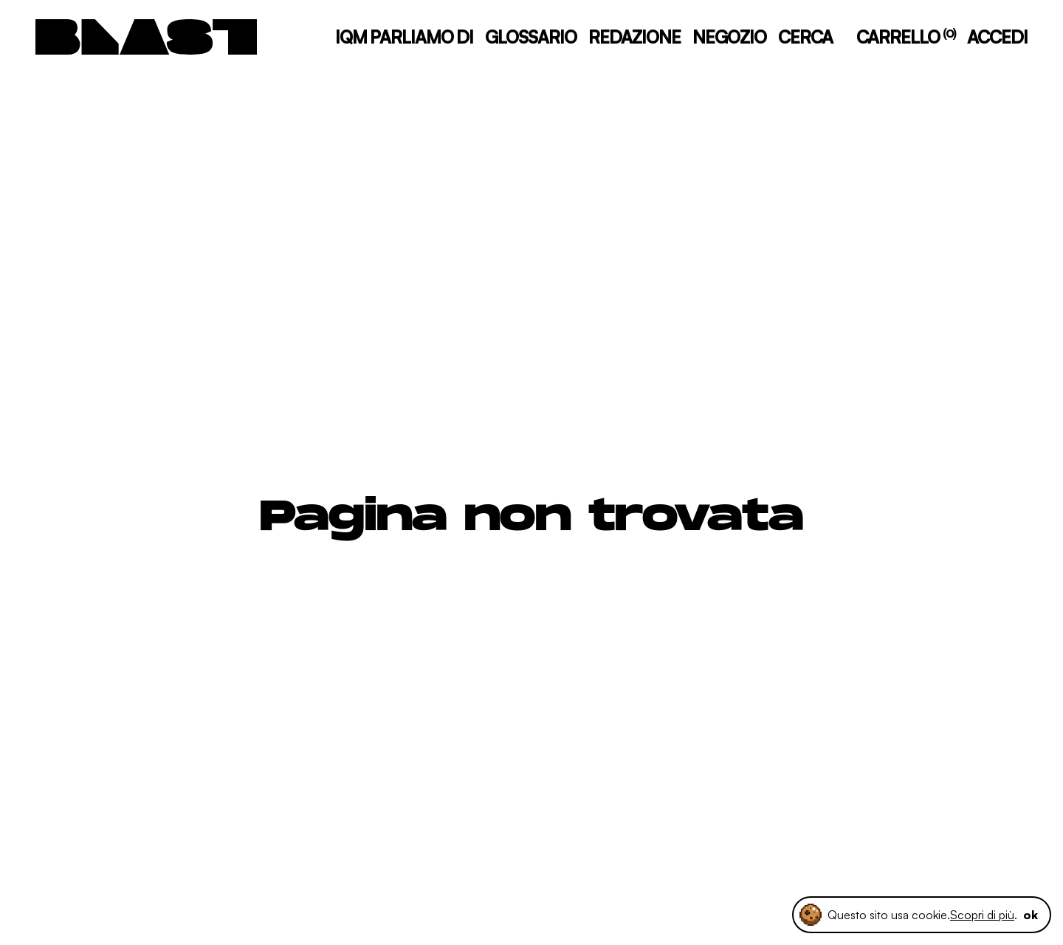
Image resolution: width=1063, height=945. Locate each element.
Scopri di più (982, 914)
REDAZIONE (634, 37)
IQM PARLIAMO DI (404, 37)
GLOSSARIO (531, 37)
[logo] (146, 37)
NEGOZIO (729, 37)
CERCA (805, 37)
